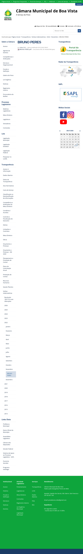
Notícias (5, 505)
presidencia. (52, 500)
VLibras (78, 26)
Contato (62, 26)
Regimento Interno (23, 503)
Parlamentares (21, 487)
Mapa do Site (40, 26)
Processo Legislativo (6, 103)
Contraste (70, 26)
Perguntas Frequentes (20, 1)
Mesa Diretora (21, 495)
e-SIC (33, 491)
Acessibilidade (52, 26)
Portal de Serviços (35, 1)
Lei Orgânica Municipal (21, 508)
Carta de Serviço (63, 1)
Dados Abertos (34, 496)
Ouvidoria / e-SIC (76, 1)
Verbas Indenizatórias (39, 37)
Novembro (54, 37)
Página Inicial (6, 1)
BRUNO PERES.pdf (25, 49)
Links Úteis (6, 419)
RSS (45, 1)
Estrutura (6, 501)
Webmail (52, 1)
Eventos (5, 509)
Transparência (25, 37)
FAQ (33, 501)
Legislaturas (20, 491)
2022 (48, 37)
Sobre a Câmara (8, 42)
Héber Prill (23, 47)
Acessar (79, 4)
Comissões (20, 499)
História (5, 491)
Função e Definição (6, 496)
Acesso (5, 487)
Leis (3, 134)
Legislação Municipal (20, 514)
